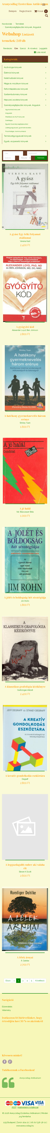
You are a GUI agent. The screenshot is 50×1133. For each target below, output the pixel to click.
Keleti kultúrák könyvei (13, 78)
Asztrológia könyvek (13, 67)
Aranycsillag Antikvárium (30, 1078)
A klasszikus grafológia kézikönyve (25, 686)
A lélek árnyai (25, 957)
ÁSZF (14, 1107)
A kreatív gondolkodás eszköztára (25, 775)
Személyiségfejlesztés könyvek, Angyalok (23, 27)
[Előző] (8, 980)
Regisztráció (25, 11)
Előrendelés (7, 1007)
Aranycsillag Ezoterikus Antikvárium (25, 4)
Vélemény (6, 1010)
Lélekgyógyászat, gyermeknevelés (18, 128)
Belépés (13, 11)
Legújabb (43, 48)
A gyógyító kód (25, 326)
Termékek (19, 24)
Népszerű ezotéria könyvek (16, 100)
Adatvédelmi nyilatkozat (28, 1107)
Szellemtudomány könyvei (15, 94)
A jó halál (25, 508)
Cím (16, 48)
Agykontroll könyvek (12, 110)
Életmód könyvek (11, 73)
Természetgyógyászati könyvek (17, 136)
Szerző (23, 48)
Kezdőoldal (7, 24)
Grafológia (9, 120)
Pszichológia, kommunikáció (15, 131)
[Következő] (40, 980)
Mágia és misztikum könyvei (16, 84)
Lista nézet (40, 52)
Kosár (41, 11)
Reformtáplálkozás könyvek (16, 89)
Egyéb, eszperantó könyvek (16, 141)
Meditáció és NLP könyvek (15, 117)
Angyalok (8, 113)
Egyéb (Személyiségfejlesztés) (16, 124)
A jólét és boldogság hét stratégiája (25, 597)
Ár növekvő (32, 48)
